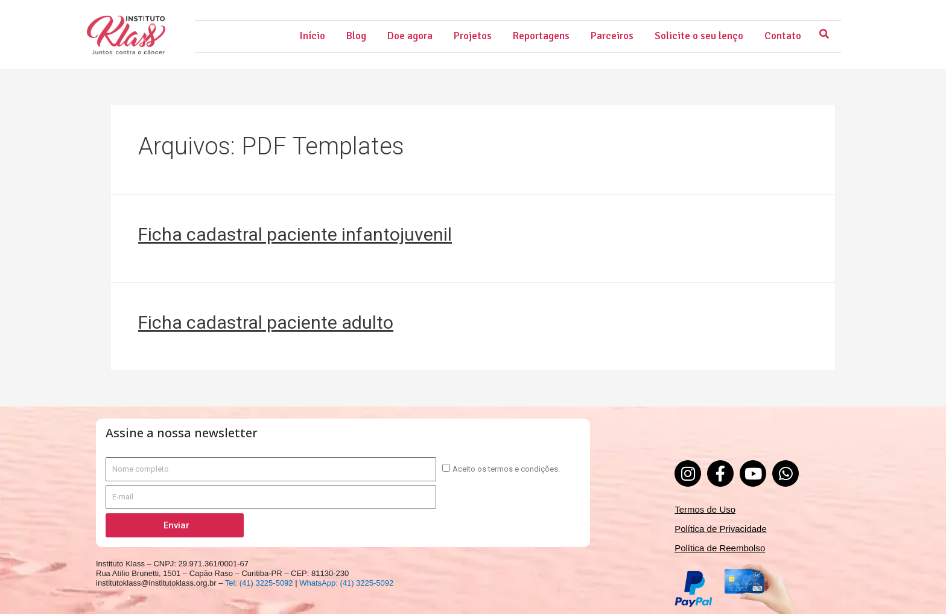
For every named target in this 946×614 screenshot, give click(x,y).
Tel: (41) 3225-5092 (259, 582)
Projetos (473, 36)
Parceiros (612, 36)
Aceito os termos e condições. (506, 468)
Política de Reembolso (720, 548)
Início (312, 36)
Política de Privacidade (721, 529)
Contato (782, 36)
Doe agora (410, 36)
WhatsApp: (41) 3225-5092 (346, 582)
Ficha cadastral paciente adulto (265, 322)
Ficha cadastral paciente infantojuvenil (295, 234)
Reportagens (541, 36)
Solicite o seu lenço (699, 36)
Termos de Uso (705, 509)
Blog (356, 36)
